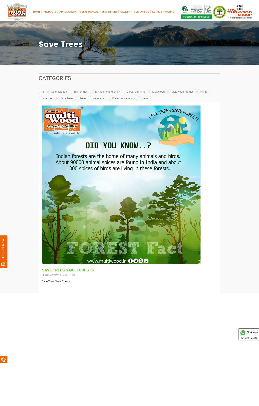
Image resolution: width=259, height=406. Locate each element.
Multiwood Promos (182, 91)
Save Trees (66, 98)
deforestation (59, 91)
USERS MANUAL (89, 11)
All (43, 91)
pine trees (48, 98)
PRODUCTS (49, 11)
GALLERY (125, 11)
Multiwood (158, 91)
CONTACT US (141, 11)
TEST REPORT (109, 11)
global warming (136, 91)
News (145, 98)
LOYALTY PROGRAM (163, 11)
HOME (36, 11)
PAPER (204, 91)
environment (81, 91)
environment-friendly (107, 91)
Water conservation (123, 98)
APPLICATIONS (68, 11)
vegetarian (99, 98)
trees (83, 98)
